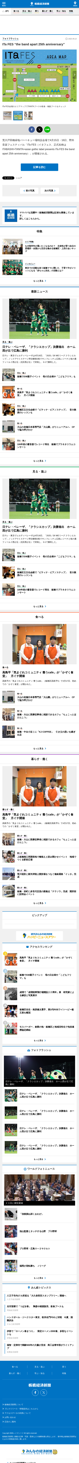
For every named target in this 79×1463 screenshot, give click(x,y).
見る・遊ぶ (27, 11)
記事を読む (39, 167)
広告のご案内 (10, 1422)
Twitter (43, 1392)
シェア (19, 178)
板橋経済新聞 (39, 4)
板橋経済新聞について (14, 1404)
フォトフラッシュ (10, 38)
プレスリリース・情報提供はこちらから (21, 1409)
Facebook (35, 1392)
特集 (71, 11)
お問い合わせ (10, 1417)
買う (37, 11)
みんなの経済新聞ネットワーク (39, 1452)
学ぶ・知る (61, 11)
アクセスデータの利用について (18, 1413)
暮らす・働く (47, 11)
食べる (16, 11)
